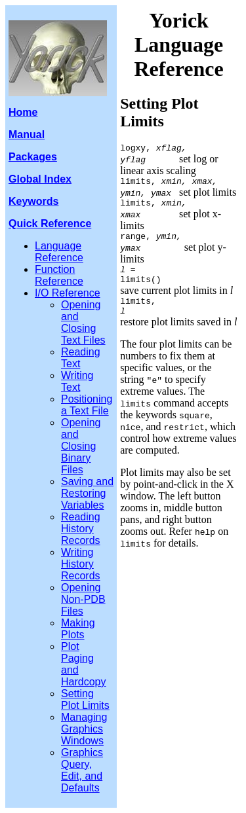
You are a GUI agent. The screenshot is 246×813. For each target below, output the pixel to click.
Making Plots (78, 628)
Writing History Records (80, 564)
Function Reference (59, 275)
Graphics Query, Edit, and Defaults (82, 770)
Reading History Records (80, 528)
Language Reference (59, 251)
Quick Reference (50, 223)
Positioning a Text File (86, 404)
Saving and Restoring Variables (87, 493)
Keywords (33, 201)
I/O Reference (67, 292)
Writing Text (77, 381)
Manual (27, 134)
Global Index (40, 179)
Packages (33, 156)
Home (23, 112)
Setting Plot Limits (85, 699)
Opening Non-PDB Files (83, 599)
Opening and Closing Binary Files (81, 446)
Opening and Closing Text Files (83, 322)
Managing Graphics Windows (84, 729)
